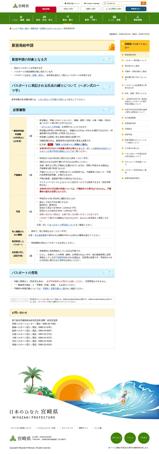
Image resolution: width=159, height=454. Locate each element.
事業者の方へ (136, 9)
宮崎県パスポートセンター (51, 28)
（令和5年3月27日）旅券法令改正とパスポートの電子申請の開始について (136, 101)
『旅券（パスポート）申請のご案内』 (71, 144)
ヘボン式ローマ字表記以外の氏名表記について (136, 155)
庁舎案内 (144, 438)
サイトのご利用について (21, 428)
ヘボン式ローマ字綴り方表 (50, 99)
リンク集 (98, 428)
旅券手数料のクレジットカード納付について (136, 141)
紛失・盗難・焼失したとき (136, 93)
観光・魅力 (24, 28)
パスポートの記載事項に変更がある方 (136, 86)
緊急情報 (46, 9)
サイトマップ (67, 428)
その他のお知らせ (132, 148)
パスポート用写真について (63, 225)
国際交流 (34, 28)
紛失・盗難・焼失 (34, 75)
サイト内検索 (104, 3)
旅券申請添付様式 (132, 178)
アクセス (130, 438)
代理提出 (128, 129)
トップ (15, 28)
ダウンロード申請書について (136, 163)
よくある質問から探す (113, 9)
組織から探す (91, 9)
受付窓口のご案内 (132, 66)
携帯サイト (83, 428)
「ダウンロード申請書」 (51, 127)
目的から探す (68, 9)
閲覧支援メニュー (73, 3)
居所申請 (62, 257)
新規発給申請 (130, 55)
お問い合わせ (116, 438)
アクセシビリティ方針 (46, 428)
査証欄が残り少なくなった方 (136, 78)
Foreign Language (93, 3)
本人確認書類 (41, 235)
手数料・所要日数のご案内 (55, 288)
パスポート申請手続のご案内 (136, 171)
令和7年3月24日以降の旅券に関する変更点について (136, 111)
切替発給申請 (130, 123)
